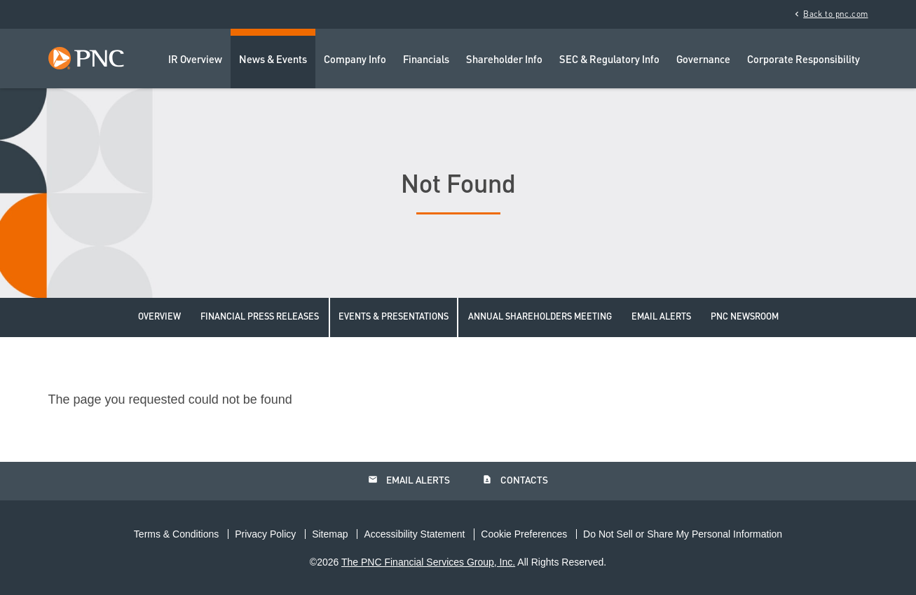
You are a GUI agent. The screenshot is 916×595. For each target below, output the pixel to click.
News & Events (273, 60)
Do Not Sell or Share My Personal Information (682, 534)
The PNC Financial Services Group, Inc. (428, 562)
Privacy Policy (265, 534)
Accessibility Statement (414, 534)
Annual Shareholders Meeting (540, 317)
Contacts (515, 480)
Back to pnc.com (830, 14)
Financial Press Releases (259, 317)
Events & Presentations (394, 317)
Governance (703, 60)
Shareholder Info (504, 60)
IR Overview (195, 60)
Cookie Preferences (524, 534)
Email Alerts (661, 317)
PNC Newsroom (745, 317)
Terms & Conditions (176, 534)
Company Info (355, 60)
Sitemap (330, 534)
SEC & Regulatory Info (609, 60)
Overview (159, 317)
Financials (426, 60)
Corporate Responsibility (803, 60)
